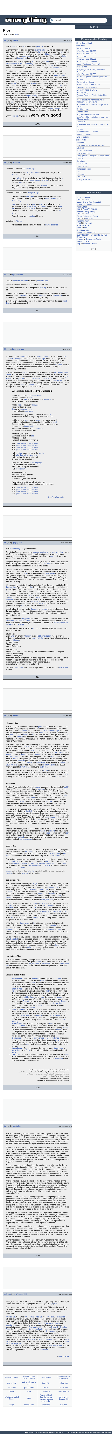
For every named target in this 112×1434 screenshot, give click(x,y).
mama (28, 172)
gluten (47, 861)
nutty (48, 991)
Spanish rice (58, 1048)
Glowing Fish (91, 204)
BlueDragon (55, 1015)
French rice (34, 1317)
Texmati (26, 1001)
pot (33, 204)
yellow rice (30, 871)
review (80, 204)
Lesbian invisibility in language (64, 1377)
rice (13, 174)
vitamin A (9, 873)
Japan (31, 397)
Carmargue (24, 1015)
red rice (41, 604)
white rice (43, 903)
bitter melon (81, 143)
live (62, 52)
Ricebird (54, 1327)
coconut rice (29, 1405)
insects (52, 831)
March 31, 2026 (83, 242)
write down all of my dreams (26, 455)
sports (39, 281)
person (80, 239)
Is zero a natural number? (87, 62)
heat (33, 209)
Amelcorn (50, 1317)
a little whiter (31, 206)
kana (12, 102)
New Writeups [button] (94, 192)
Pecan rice (57, 1003)
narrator (25, 372)
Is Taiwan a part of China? (12, 1398)
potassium (36, 865)
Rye (51, 1304)
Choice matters (83, 137)
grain (40, 727)
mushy (65, 1028)
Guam (10, 597)
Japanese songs (26, 409)
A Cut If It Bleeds (83, 48)
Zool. (41, 1327)
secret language (36, 463)
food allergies (14, 861)
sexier (46, 62)
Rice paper (50, 1331)
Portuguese (40, 763)
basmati (33, 890)
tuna (12, 636)
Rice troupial (43, 1339)
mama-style (45, 186)
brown (34, 903)
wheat (29, 1391)
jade (11, 735)
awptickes (17, 1126)
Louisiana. (41, 1005)
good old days (59, 75)
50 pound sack (44, 564)
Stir (16, 174)
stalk (65, 795)
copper (64, 863)
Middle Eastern (30, 997)
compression (24, 295)
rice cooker (50, 573)
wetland (21, 837)
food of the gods (16, 549)
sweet (41, 1038)
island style (18, 667)
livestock (56, 856)
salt (67, 833)
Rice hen (63, 1327)
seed (67, 1054)
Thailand (33, 751)
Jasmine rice (11, 587)
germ (11, 907)
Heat (13, 204)
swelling (43, 288)
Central (62, 763)
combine (49, 801)
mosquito (21, 761)
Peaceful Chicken (90, 209)
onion (32, 216)
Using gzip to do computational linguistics (93, 156)
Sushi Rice (46, 1383)
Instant (57, 945)
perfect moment (83, 166)
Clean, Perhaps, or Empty (87, 90)
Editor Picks (81, 140)
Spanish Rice (63, 1391)
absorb (38, 962)
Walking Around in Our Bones (88, 85)
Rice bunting (33, 1327)
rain (49, 415)
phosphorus (40, 863)
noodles (56, 68)
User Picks (80, 46)
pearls (18, 735)
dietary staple (39, 50)
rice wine (52, 854)
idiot (20, 108)
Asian (33, 983)
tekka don (46, 1405)
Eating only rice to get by (29, 1383)
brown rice (64, 1388)
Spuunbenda (17, 275)
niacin (32, 863)
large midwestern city (41, 552)
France (39, 1015)
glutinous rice (52, 888)
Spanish (29, 763)
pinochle (80, 158)
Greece (37, 755)
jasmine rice (43, 890)
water (43, 206)
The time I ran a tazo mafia (87, 132)
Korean (44, 609)
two (55, 372)
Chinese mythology (51, 731)
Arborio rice (17, 1024)
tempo (42, 359)
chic (20, 182)
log (78, 209)
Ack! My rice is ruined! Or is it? (29, 1377)
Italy (50, 1024)
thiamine (25, 863)
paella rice (16, 1050)
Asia (25, 573)
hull (34, 907)
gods (66, 735)
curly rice (63, 1405)
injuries (45, 281)
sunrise (41, 453)
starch (10, 892)
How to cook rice (11, 1377)
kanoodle (88, 223)
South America (11, 765)
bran (66, 905)
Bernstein (47, 357)
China (26, 746)
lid (62, 178)
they (25, 399)
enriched (9, 929)
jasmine (30, 587)
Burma (25, 735)
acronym (24, 281)
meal (51, 66)
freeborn (16, 163)
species (41, 789)
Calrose (9, 591)
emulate (47, 399)
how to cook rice (51, 225)
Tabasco (16, 640)
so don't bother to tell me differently (19, 64)
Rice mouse (33, 1329)
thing (6, 40)
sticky (36, 1038)
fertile (48, 833)
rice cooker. (46, 964)
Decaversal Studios (93, 239)
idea (6, 275)
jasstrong (9, 871)
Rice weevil (53, 1345)
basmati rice (22, 58)
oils (12, 918)
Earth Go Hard (83, 226)
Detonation (81, 177)
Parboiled (14, 939)
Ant (26, 1317)
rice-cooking (16, 200)
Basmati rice (17, 989)
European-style (34, 193)
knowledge (39, 428)
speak (55, 422)
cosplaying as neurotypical (87, 87)
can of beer (64, 667)
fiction (79, 200)
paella (59, 896)
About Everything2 (84, 43)
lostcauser (89, 200)
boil (60, 206)
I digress (15, 116)
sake (58, 854)
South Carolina (49, 765)
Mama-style (30, 169)
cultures (24, 731)
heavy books (29, 426)
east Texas (20, 625)
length (35, 883)
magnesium (16, 863)
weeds (43, 831)
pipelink (21, 378)
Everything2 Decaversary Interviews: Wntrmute (92, 236)
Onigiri (11, 1405)
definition (7, 1294)
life (23, 46)
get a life (39, 46)
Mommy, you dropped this (64, 1398)
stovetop (35, 964)
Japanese (26, 56)
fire (30, 964)
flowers (32, 797)
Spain (28, 1050)
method (18, 178)
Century (27, 636)
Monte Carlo (36, 395)
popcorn (33, 1007)
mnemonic (16, 281)
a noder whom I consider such (40, 378)
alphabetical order (84, 169)
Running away (82, 93)
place (27, 420)
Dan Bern (39, 357)
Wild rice (15, 1054)
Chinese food (50, 54)
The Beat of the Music (85, 151)
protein (22, 867)
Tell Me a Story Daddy (85, 82)
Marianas (9, 599)
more (22, 385)
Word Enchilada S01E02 (86, 51)
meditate (19, 453)
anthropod (59, 1058)
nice (33, 62)
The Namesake (83, 109)
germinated (51, 817)
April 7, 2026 (82, 207)
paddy (66, 787)
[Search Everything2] (78, 20)
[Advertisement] (56, 7)
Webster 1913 (21, 1294)
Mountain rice (11, 1325)
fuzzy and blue (18, 349)
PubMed (80, 79)
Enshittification (82, 112)
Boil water (35, 172)
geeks (57, 108)
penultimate (24, 357)
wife (19, 405)
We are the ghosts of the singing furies (92, 77)
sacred (13, 84)
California (38, 597)
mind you (44, 180)
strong (60, 86)
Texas (63, 1001)
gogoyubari (17, 543)
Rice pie (19, 221)
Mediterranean (14, 757)
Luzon (27, 621)
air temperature (26, 839)
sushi (52, 108)
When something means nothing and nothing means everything (91, 101)
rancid (35, 918)
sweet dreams (57, 381)
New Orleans (25, 767)
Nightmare (81, 174)
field (39, 52)
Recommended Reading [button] (94, 39)
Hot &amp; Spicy (44, 636)
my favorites (31, 385)
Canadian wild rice (53, 1323)
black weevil (44, 1350)
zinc (56, 863)
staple (45, 770)
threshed (21, 801)
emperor (19, 737)
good (13, 46)
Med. (21, 1343)
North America (57, 552)
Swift (86, 228)
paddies (37, 819)
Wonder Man (82, 67)
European (30, 196)
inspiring (64, 372)
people (8, 374)
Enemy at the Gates (84, 179)
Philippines (25, 619)
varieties (58, 777)
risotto (30, 595)
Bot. (55, 1304)
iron (29, 865)
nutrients (52, 925)
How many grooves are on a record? (91, 145)
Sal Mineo (81, 161)
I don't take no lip (51, 198)
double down (21, 469)
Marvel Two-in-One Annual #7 (88, 64)
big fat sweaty (31, 96)
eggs (52, 556)
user (16, 34)
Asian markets (37, 638)
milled (10, 905)
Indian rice (61, 1317)
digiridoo (58, 365)
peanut (15, 716)
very (59, 372)
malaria (15, 759)
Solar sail (80, 148)
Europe (54, 757)
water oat (41, 1323)
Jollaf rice (46, 1391)
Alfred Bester (82, 164)
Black (14, 1009)
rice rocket (12, 1388)
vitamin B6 (50, 863)
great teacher (33, 443)
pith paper (31, 1339)
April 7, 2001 (82, 56)
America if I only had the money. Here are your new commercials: (46, 1398)
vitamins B (57, 911)
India (23, 755)
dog (41, 733)
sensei (15, 40)
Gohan (11, 1391)
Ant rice (9, 1317)
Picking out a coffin (84, 134)
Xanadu (80, 129)
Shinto (33, 84)
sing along (29, 411)
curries (52, 894)
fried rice (41, 894)
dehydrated (31, 947)
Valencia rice (17, 1048)
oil (27, 204)
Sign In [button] (94, 27)
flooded (29, 811)
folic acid (46, 865)
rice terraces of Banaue (15, 621)
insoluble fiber (44, 911)
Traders (49, 751)
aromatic (35, 979)
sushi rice (55, 1038)
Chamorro (35, 601)
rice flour (28, 852)
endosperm (48, 905)
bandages (42, 295)
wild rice (46, 1388)
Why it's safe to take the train (88, 114)
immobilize (58, 295)
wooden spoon (34, 180)
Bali (33, 735)
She (13, 409)
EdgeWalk (81, 122)
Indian (64, 56)
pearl (43, 888)
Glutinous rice (17, 1038)
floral (42, 981)
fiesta (23, 606)
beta (78, 172)
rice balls (49, 900)
